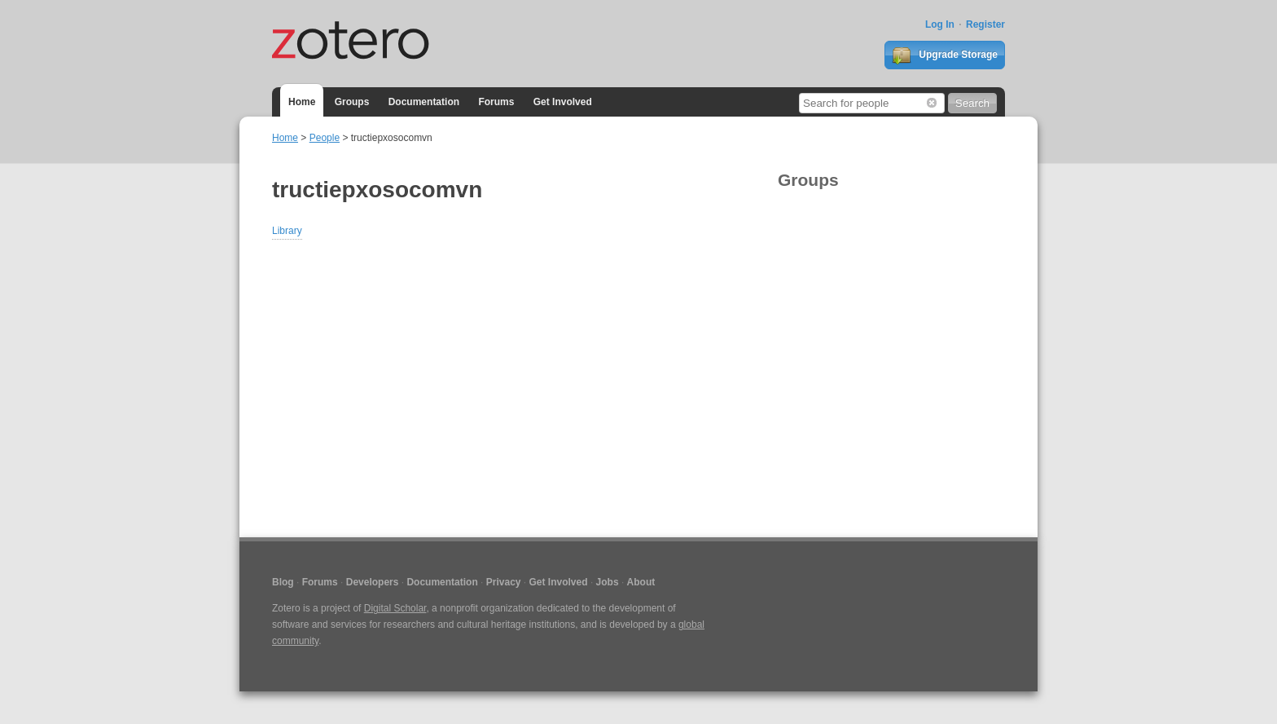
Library (287, 230)
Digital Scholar (395, 608)
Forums (496, 102)
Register (985, 24)
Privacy (503, 582)
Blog (283, 582)
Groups (352, 102)
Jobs (607, 582)
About (641, 582)
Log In (939, 24)
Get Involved (562, 102)
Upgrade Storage (945, 55)
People (324, 137)
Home (301, 102)
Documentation (423, 102)
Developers (372, 582)
